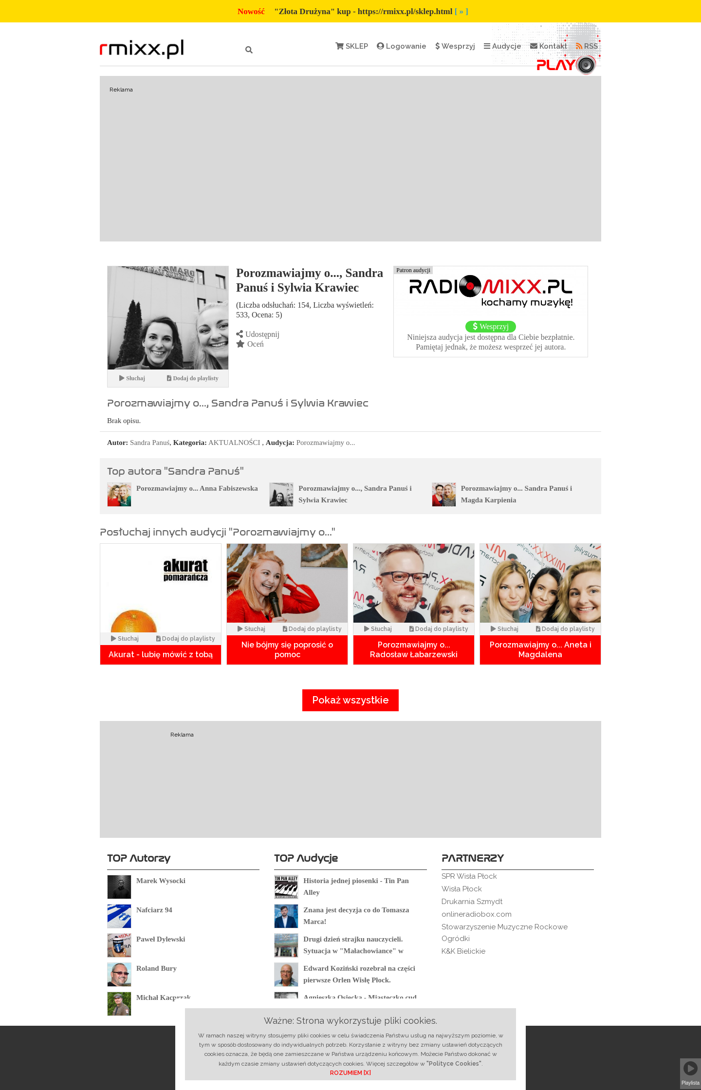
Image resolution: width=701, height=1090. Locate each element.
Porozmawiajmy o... (325, 442)
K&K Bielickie (463, 951)
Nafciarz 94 (154, 910)
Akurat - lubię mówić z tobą (161, 654)
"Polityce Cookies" (453, 1063)
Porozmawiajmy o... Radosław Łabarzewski (414, 649)
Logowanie (401, 46)
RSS (587, 46)
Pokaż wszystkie (350, 700)
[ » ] (461, 11)
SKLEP (351, 46)
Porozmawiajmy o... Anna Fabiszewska (197, 488)
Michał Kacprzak (163, 997)
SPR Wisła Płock (469, 876)
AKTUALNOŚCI (234, 442)
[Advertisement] (350, 159)
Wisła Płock (462, 889)
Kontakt (548, 46)
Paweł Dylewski (160, 939)
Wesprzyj (455, 46)
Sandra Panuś (149, 442)
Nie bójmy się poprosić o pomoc (287, 649)
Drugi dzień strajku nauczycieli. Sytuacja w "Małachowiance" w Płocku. (353, 950)
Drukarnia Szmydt (472, 901)
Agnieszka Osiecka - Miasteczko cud (359, 997)
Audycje (502, 46)
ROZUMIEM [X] (350, 1073)
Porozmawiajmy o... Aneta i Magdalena (540, 649)
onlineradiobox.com (477, 914)
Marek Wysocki (160, 881)
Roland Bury (156, 968)
